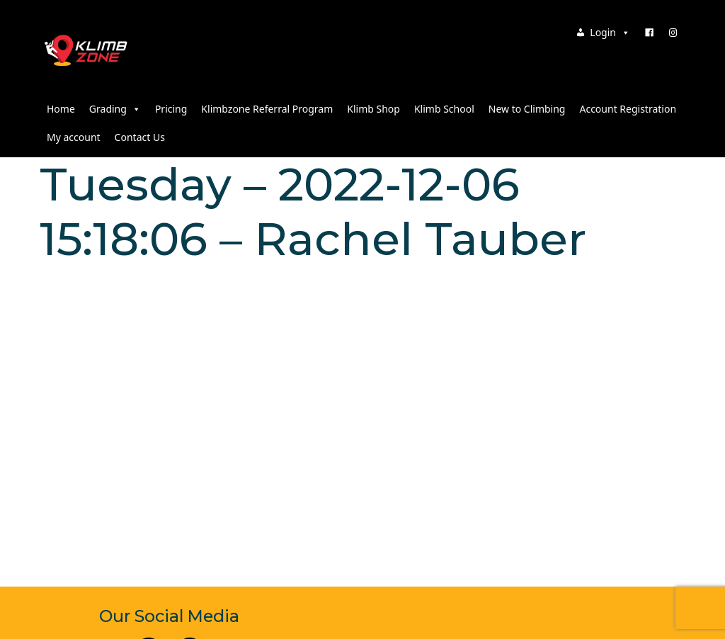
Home (61, 108)
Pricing (171, 108)
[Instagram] (673, 32)
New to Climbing (527, 108)
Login (610, 32)
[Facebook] (649, 32)
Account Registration (627, 108)
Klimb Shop (373, 108)
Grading (115, 108)
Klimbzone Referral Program (267, 108)
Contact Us (140, 137)
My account (74, 137)
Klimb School (444, 108)
